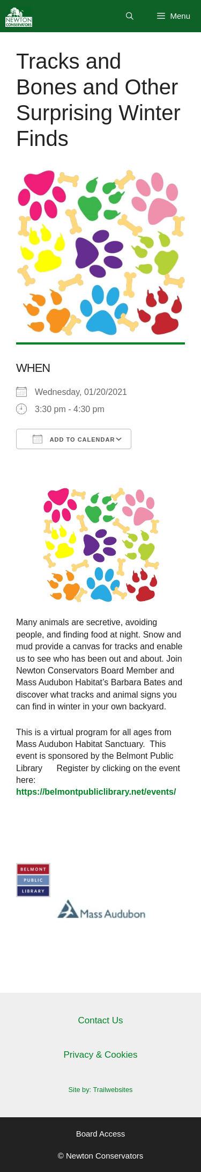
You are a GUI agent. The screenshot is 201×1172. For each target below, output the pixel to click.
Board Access (100, 1133)
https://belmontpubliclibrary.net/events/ (96, 791)
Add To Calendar (74, 439)
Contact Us (100, 1020)
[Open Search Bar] (129, 16)
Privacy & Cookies (101, 1055)
